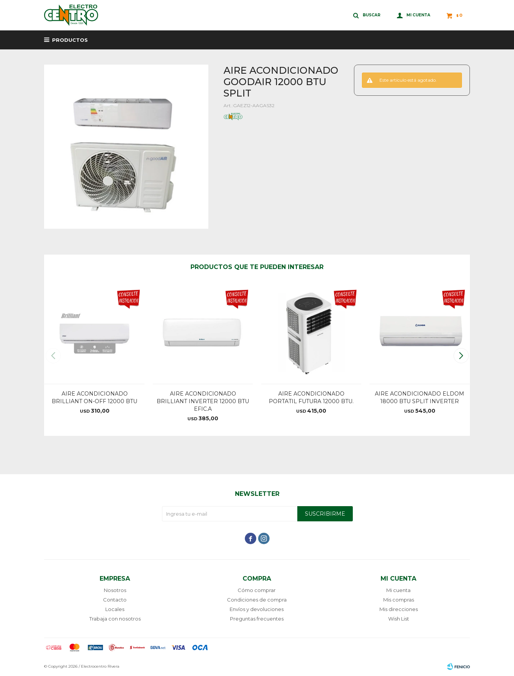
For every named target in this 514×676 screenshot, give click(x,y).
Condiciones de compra (257, 600)
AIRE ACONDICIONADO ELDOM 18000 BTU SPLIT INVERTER (419, 397)
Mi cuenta (398, 590)
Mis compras (398, 600)
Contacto (115, 600)
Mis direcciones (398, 609)
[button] (461, 355)
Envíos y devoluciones (257, 609)
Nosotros (115, 590)
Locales (114, 609)
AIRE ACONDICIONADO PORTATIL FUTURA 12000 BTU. (311, 397)
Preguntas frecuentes (257, 619)
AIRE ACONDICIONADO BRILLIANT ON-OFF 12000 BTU (94, 397)
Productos (70, 40)
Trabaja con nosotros (115, 619)
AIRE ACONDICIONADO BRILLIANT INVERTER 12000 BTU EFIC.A (203, 401)
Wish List (398, 619)
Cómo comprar (257, 590)
